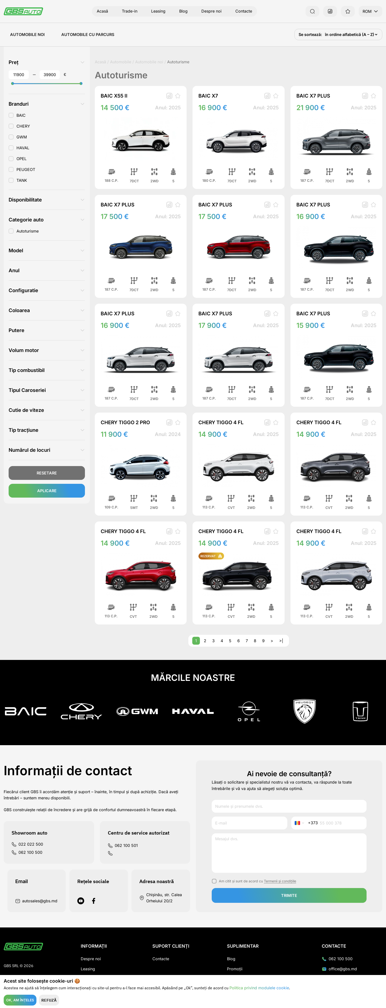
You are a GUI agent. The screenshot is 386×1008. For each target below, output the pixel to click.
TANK (21, 180)
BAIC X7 (208, 96)
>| (281, 641)
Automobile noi (27, 34)
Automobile (120, 61)
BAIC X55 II (114, 96)
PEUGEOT (25, 169)
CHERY (23, 126)
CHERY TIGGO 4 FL (220, 422)
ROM (370, 11)
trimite (289, 895)
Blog (183, 11)
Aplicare (47, 490)
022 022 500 (27, 844)
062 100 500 (27, 852)
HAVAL (22, 147)
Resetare (47, 472)
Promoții (234, 968)
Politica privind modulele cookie (259, 987)
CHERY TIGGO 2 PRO (125, 422)
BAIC (21, 115)
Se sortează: (311, 34)
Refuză (49, 1000)
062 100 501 (123, 845)
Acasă (102, 11)
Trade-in (129, 11)
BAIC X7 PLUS (313, 96)
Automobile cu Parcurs (87, 34)
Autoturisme (27, 231)
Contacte (243, 11)
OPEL (21, 158)
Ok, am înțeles (20, 1000)
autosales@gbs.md (36, 901)
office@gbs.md (339, 969)
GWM (21, 136)
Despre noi (211, 11)
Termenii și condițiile (280, 881)
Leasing (158, 11)
